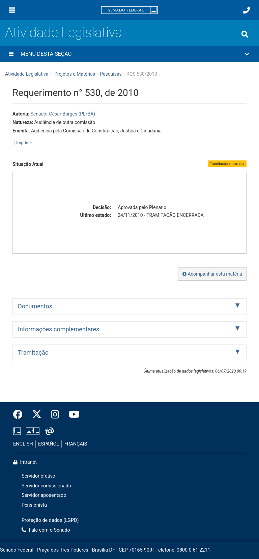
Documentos (35, 306)
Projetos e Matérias (74, 74)
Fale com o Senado (46, 530)
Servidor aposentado (44, 495)
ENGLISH (23, 444)
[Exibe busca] (245, 34)
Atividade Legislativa (63, 33)
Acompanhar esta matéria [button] (212, 274)
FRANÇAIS (75, 444)
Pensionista (34, 505)
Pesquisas (111, 74)
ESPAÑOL (48, 444)
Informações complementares (58, 329)
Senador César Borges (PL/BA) (62, 114)
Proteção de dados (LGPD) (50, 520)
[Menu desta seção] (11, 54)
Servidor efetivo (38, 476)
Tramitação (33, 352)
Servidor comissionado (46, 486)
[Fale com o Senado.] (246, 10)
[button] (129, 54)
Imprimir (24, 142)
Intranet (25, 462)
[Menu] (12, 10)
